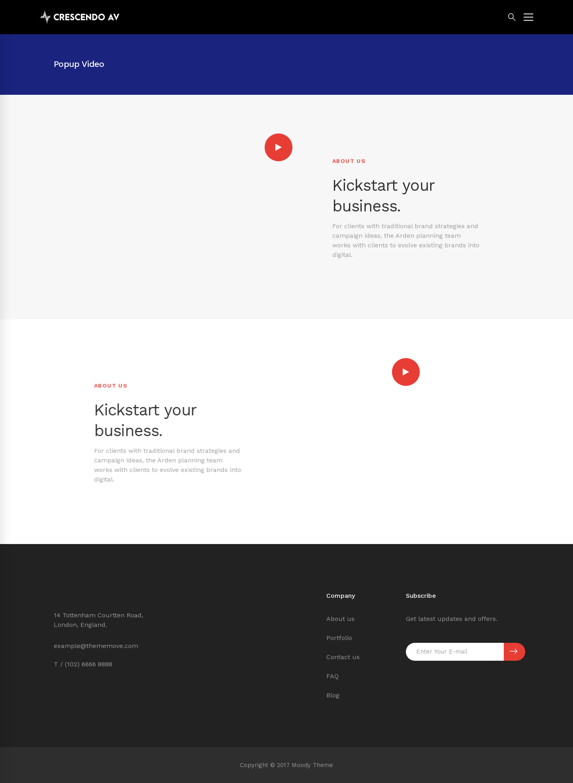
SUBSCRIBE (513, 651)
